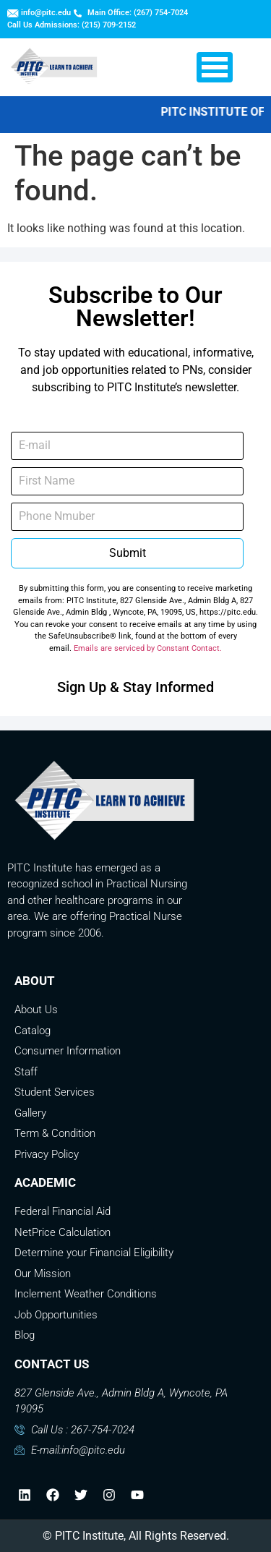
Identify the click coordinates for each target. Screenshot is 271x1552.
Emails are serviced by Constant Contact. (148, 648)
